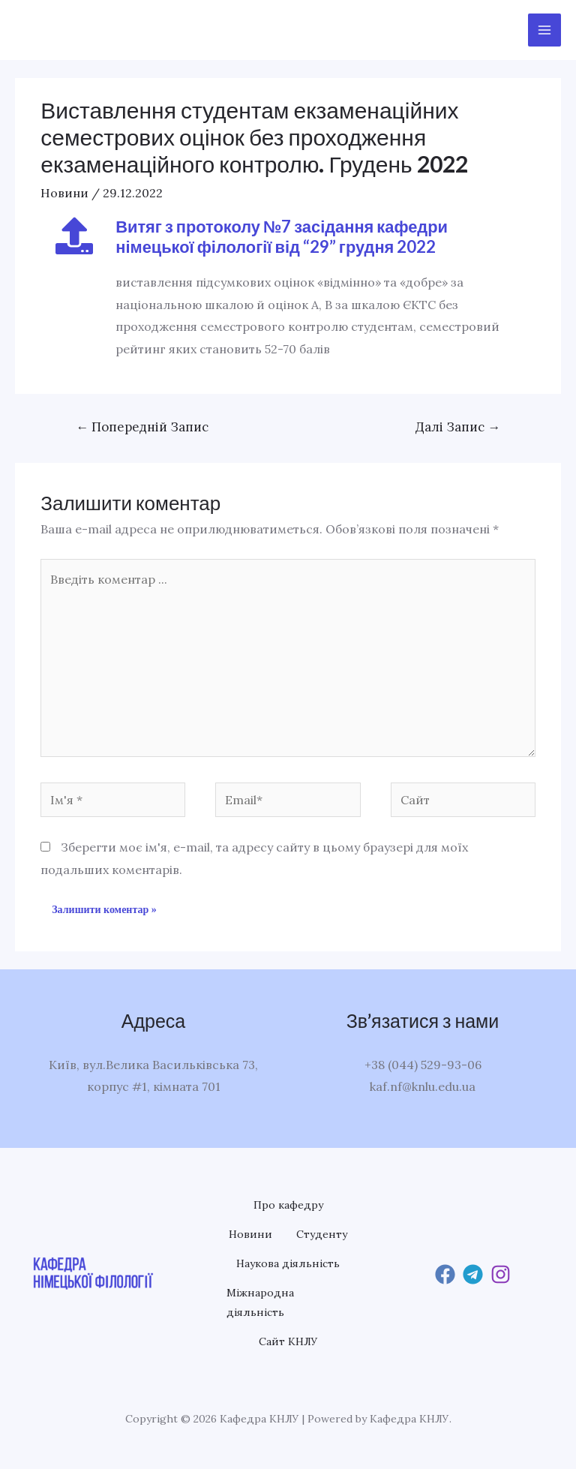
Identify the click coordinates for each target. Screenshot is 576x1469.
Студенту (321, 1235)
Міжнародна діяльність (260, 1304)
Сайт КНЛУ (288, 1344)
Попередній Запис (142, 427)
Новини (64, 192)
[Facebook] (445, 1276)
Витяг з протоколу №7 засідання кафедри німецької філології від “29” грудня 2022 (283, 236)
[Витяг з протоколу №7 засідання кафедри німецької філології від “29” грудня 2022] (74, 235)
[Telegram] (473, 1276)
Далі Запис (458, 427)
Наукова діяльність (288, 1265)
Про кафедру (288, 1205)
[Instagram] (500, 1276)
